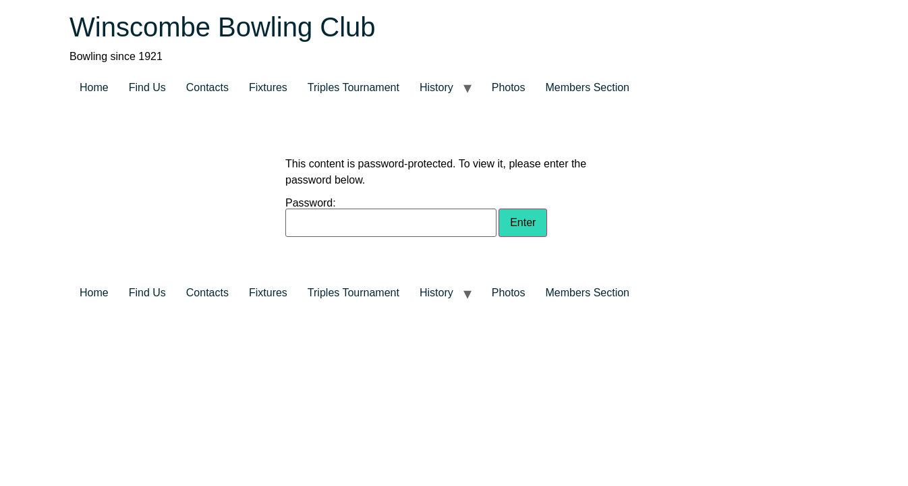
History (436, 87)
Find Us (147, 87)
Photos (509, 87)
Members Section (588, 87)
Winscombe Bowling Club (222, 27)
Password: (390, 217)
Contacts (207, 87)
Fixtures (268, 87)
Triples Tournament (353, 87)
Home (94, 87)
